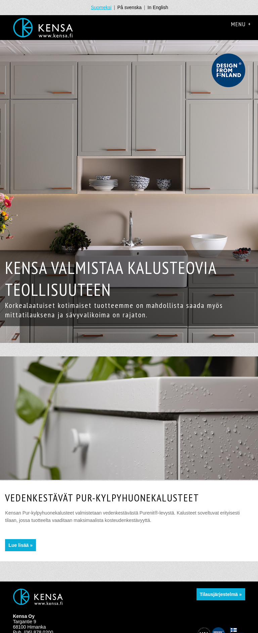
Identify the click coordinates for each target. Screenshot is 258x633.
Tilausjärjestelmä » (221, 594)
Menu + (241, 24)
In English (157, 7)
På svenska (129, 7)
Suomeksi (101, 7)
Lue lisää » (20, 545)
